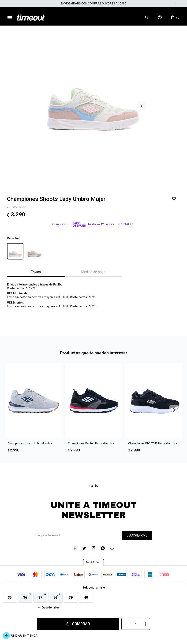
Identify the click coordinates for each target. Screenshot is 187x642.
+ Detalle (125, 224)
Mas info (93, 562)
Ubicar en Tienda (24, 635)
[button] (143, 17)
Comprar (80, 624)
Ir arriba (93, 486)
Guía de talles (51, 607)
